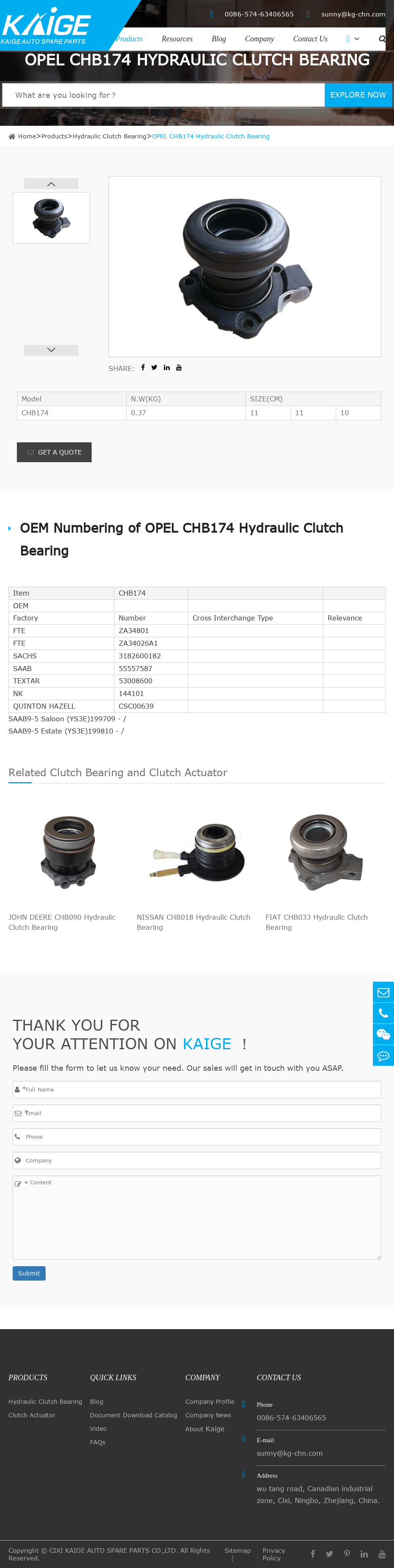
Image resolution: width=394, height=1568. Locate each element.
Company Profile (209, 1401)
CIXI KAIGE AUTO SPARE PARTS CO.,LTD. (113, 1550)
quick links (113, 1377)
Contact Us (310, 39)
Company (259, 39)
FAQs (97, 1442)
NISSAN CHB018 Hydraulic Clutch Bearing (193, 922)
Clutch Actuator (31, 1415)
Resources (177, 39)
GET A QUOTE (54, 452)
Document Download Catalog (133, 1415)
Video (98, 1428)
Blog (219, 39)
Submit (29, 1273)
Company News (208, 1415)
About (205, 1429)
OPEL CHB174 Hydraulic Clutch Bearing (211, 136)
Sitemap (238, 1550)
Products (129, 39)
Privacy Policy (274, 1554)
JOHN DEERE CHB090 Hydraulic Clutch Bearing (61, 922)
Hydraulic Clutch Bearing (110, 136)
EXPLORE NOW (358, 94)
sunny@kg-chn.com (346, 13)
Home (27, 136)
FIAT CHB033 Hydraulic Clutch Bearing (317, 922)
